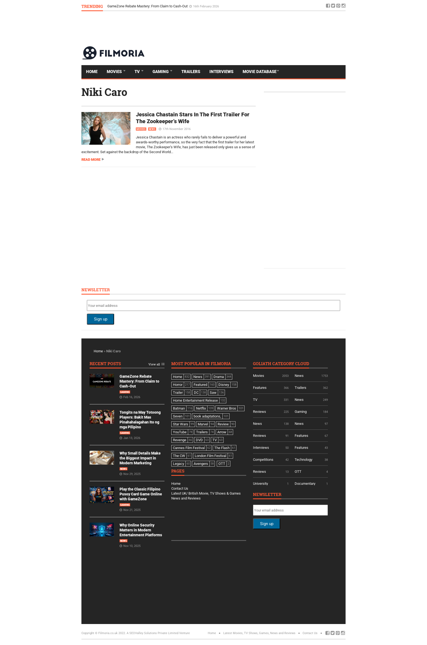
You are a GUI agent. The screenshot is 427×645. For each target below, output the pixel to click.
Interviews (221, 71)
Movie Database (259, 71)
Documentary (305, 483)
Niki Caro (104, 92)
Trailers (190, 71)
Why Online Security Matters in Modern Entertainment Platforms (141, 530)
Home (91, 71)
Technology (303, 459)
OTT (298, 471)
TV (138, 71)
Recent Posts (105, 364)
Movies (115, 71)
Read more (90, 159)
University (260, 483)
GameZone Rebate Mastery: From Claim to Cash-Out (147, 6)
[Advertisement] (246, 28)
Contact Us (179, 488)
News (152, 129)
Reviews (259, 411)
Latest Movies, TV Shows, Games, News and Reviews (259, 633)
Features (260, 387)
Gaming (161, 71)
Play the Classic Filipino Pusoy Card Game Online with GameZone (141, 494)
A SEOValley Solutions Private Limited (152, 633)
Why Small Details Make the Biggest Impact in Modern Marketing (140, 458)
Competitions (263, 459)
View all (154, 364)
